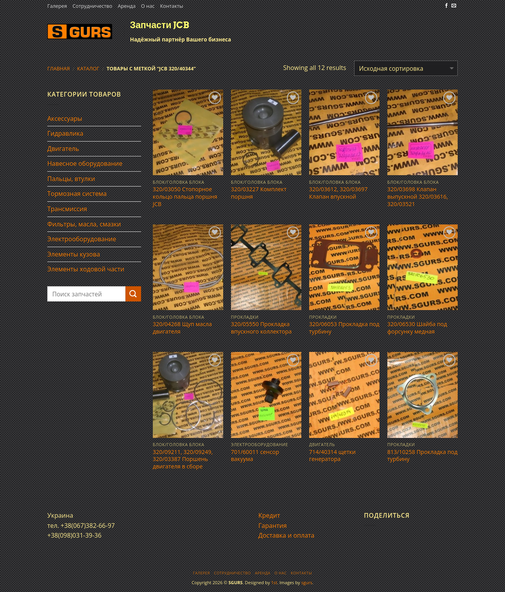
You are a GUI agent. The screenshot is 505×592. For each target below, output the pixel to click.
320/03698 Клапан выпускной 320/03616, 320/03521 (417, 196)
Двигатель (63, 148)
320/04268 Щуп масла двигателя (182, 328)
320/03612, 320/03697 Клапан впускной (338, 193)
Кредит (269, 515)
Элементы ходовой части (85, 269)
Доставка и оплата (286, 535)
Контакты (171, 5)
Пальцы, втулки (71, 178)
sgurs (306, 582)
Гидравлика (65, 133)
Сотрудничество (92, 5)
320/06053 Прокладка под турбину (344, 328)
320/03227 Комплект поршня (259, 193)
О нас (148, 5)
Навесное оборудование (84, 163)
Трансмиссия (67, 209)
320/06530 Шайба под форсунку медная (417, 328)
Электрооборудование (81, 239)
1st (274, 582)
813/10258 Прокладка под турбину (422, 455)
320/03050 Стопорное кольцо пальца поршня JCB (185, 196)
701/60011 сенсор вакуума (255, 455)
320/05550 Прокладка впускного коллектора (261, 328)
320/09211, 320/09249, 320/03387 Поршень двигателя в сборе (183, 459)
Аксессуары (64, 118)
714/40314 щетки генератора (332, 455)
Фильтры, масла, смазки (84, 224)
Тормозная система (77, 193)
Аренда (127, 5)
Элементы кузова (73, 254)
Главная (58, 68)
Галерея (57, 5)
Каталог (88, 68)
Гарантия (272, 525)
